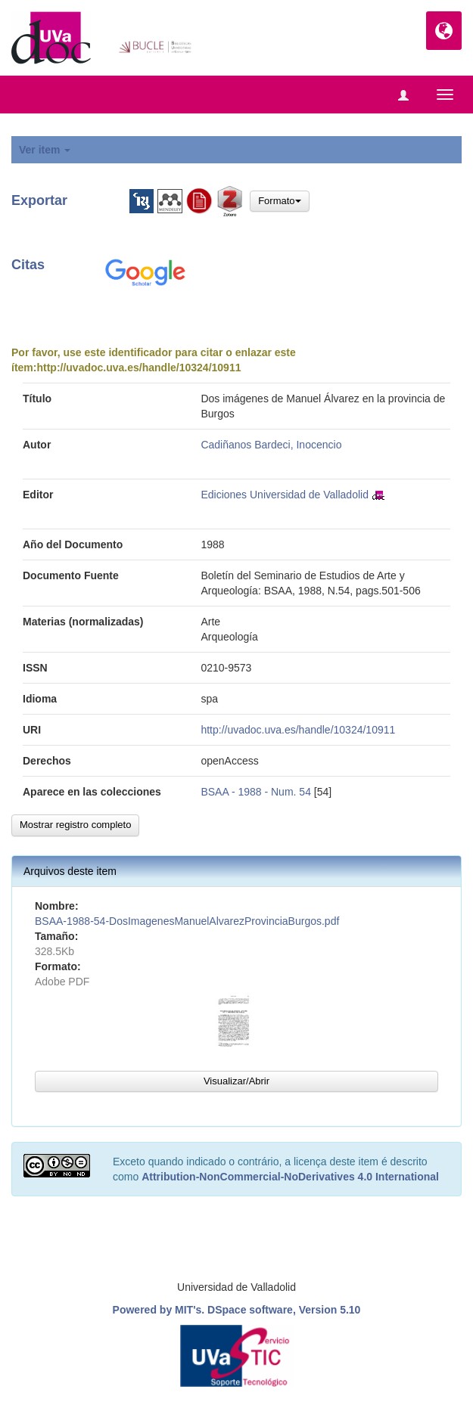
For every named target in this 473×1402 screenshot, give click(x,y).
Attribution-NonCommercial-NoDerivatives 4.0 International (290, 1177)
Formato (279, 200)
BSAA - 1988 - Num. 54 (256, 792)
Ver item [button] (44, 150)
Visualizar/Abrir (236, 1081)
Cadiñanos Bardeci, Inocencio (271, 445)
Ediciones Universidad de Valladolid (285, 495)
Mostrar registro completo (75, 824)
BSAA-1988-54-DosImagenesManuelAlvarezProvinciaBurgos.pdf (187, 921)
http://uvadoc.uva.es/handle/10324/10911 (138, 367)
